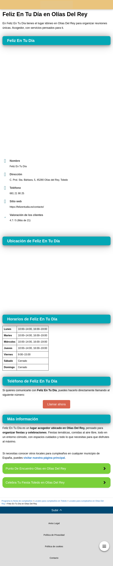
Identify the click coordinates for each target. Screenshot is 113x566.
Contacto (54, 558)
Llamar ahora (56, 404)
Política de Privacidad (54, 535)
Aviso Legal (54, 523)
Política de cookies (54, 546)
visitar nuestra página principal (44, 457)
